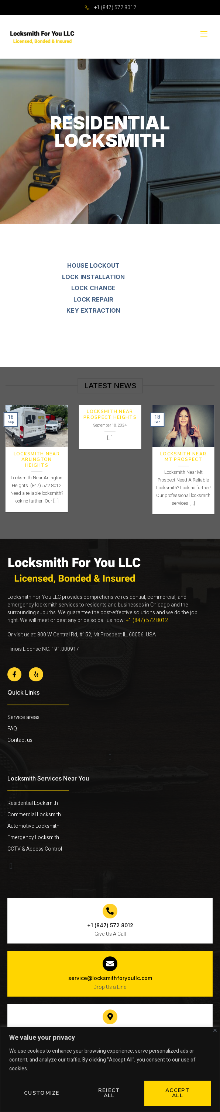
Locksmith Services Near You (48, 778)
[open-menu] (203, 34)
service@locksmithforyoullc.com (110, 978)
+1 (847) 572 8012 (147, 620)
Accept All (177, 1093)
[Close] (215, 1030)
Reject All (109, 1093)
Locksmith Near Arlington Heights (37, 459)
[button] (109, 757)
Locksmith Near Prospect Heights (110, 414)
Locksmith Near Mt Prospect (183, 457)
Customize (41, 1093)
